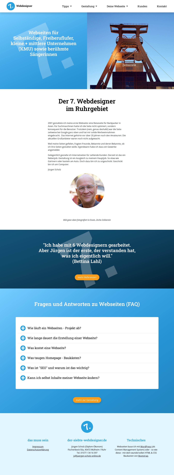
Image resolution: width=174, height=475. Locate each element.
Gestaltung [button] (88, 6)
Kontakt (162, 6)
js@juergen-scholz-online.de (87, 455)
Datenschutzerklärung (38, 449)
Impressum (38, 446)
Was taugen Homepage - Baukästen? (54, 358)
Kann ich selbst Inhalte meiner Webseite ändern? (63, 378)
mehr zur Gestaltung (87, 400)
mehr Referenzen (87, 277)
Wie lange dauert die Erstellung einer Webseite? (62, 338)
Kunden (142, 6)
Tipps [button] (65, 6)
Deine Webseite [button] (116, 6)
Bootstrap (143, 455)
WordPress (145, 446)
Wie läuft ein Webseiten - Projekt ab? (54, 328)
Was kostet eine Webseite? (46, 348)
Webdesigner (19, 6)
